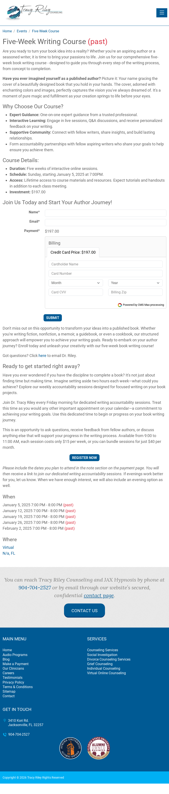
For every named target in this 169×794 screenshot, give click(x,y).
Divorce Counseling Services (108, 659)
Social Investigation (102, 655)
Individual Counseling (103, 668)
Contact (9, 696)
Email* (34, 221)
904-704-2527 (19, 734)
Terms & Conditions (18, 687)
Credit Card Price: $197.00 (73, 252)
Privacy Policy (13, 682)
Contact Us (84, 610)
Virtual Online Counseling (106, 673)
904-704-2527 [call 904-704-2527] (35, 587)
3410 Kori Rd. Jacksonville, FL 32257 (25, 722)
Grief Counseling (100, 664)
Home (7, 650)
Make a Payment (16, 664)
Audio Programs (15, 655)
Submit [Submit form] (52, 318)
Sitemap (9, 691)
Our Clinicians (13, 668)
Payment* (32, 231)
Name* (34, 212)
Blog (6, 659)
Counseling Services (102, 650)
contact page (99, 595)
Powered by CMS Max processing (141, 304)
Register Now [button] (84, 458)
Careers (8, 673)
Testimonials (12, 678)
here (42, 355)
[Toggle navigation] (161, 12)
